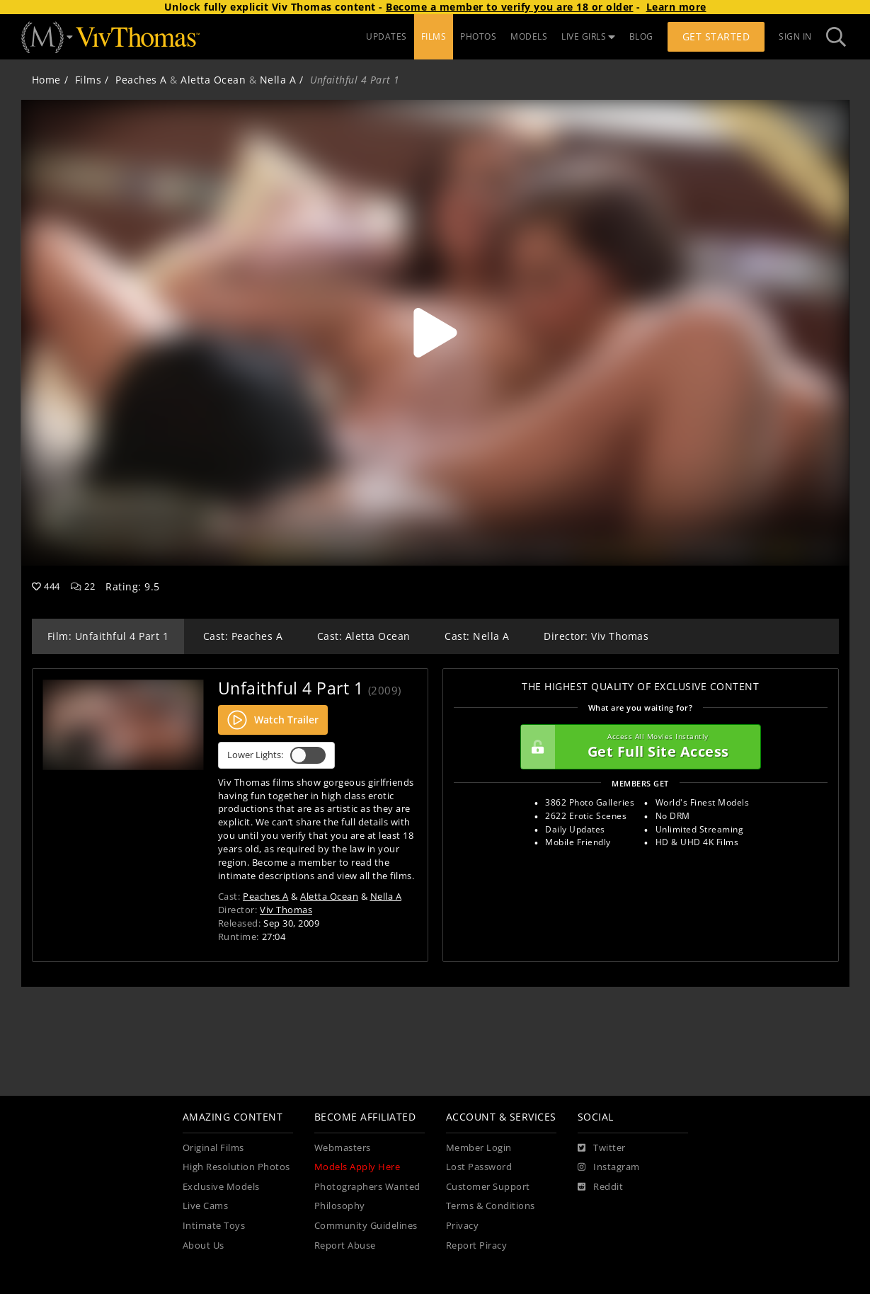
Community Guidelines (366, 1226)
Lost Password (479, 1167)
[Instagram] (609, 1167)
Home (46, 79)
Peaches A (141, 79)
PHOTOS (478, 36)
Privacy (462, 1226)
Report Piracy (477, 1245)
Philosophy (339, 1206)
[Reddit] (601, 1187)
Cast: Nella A (477, 636)
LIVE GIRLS (588, 36)
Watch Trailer (273, 720)
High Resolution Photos (236, 1167)
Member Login (479, 1148)
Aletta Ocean (213, 79)
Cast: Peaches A (243, 636)
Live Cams (206, 1206)
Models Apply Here (357, 1167)
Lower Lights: (276, 755)
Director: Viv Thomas (596, 636)
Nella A (278, 79)
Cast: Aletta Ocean (364, 636)
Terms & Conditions (490, 1206)
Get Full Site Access (637, 747)
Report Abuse (345, 1245)
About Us (203, 1245)
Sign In (795, 36)
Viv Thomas (286, 909)
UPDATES (386, 36)
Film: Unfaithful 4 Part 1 (108, 636)
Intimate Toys (214, 1226)
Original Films (213, 1148)
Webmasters (342, 1148)
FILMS (434, 36)
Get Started (716, 36)
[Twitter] (602, 1148)
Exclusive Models (221, 1187)
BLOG (641, 36)
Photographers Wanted (367, 1187)
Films (88, 79)
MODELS (528, 36)
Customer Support (488, 1187)
